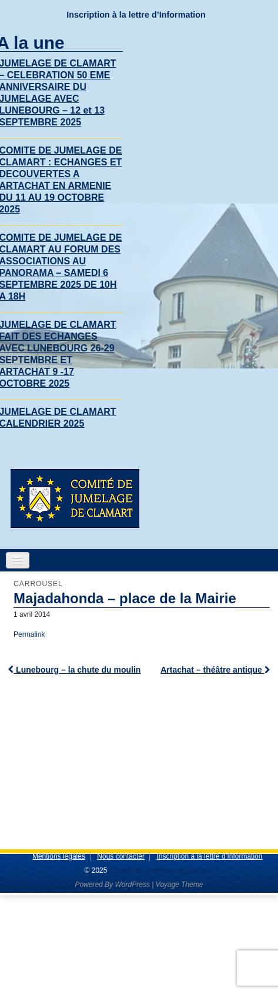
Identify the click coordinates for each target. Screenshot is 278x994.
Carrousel (38, 584)
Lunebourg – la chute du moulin (74, 669)
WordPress (132, 884)
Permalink (29, 634)
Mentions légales (58, 856)
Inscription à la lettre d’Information (136, 14)
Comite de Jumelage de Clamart (158, 870)
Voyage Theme (179, 884)
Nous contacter (121, 856)
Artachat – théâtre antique (215, 669)
